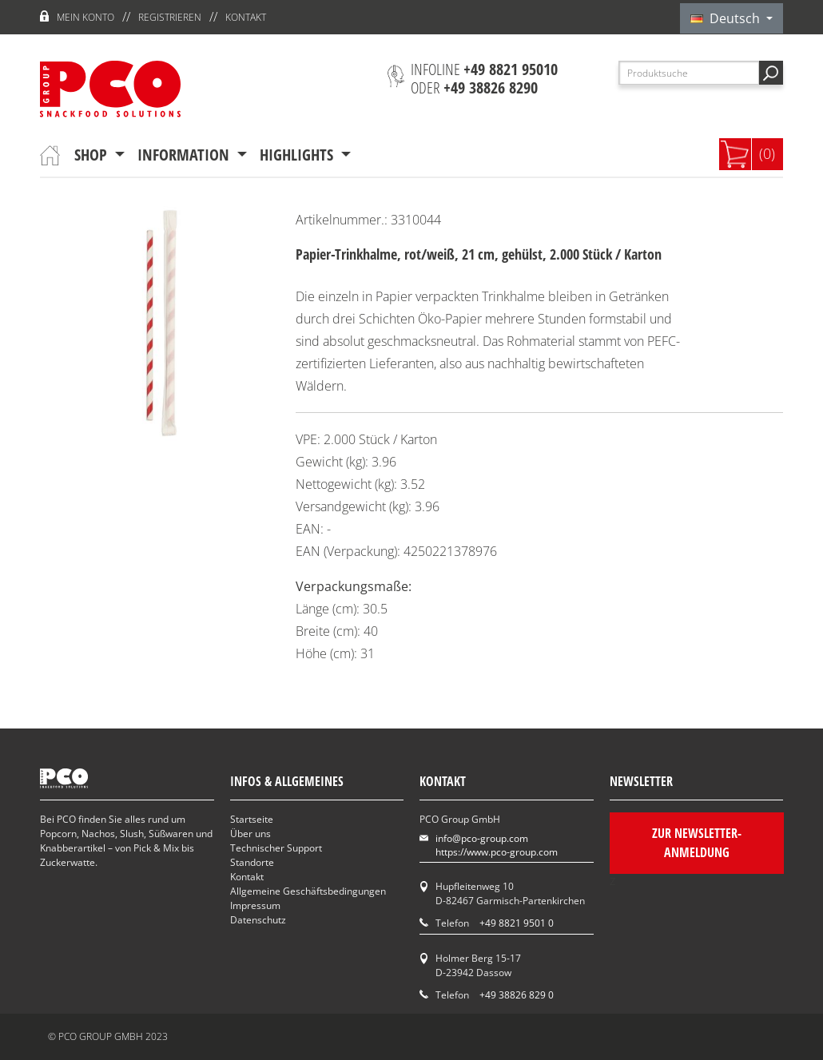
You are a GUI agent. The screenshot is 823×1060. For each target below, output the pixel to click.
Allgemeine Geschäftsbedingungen (308, 891)
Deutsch (726, 18)
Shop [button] (92, 154)
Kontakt (245, 17)
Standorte (252, 862)
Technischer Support (276, 848)
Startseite (251, 819)
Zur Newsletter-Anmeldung (696, 842)
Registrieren (169, 17)
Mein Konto (85, 17)
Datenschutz (258, 920)
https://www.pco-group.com (496, 852)
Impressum (255, 905)
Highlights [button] (298, 154)
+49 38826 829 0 (516, 995)
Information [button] (185, 154)
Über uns (250, 833)
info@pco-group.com (481, 838)
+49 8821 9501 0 (516, 923)
